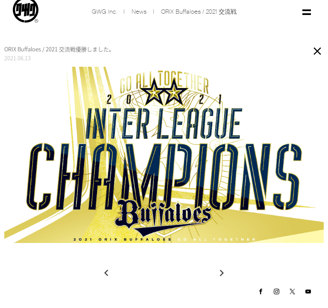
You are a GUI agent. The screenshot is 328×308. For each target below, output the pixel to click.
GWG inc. (104, 11)
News (139, 11)
